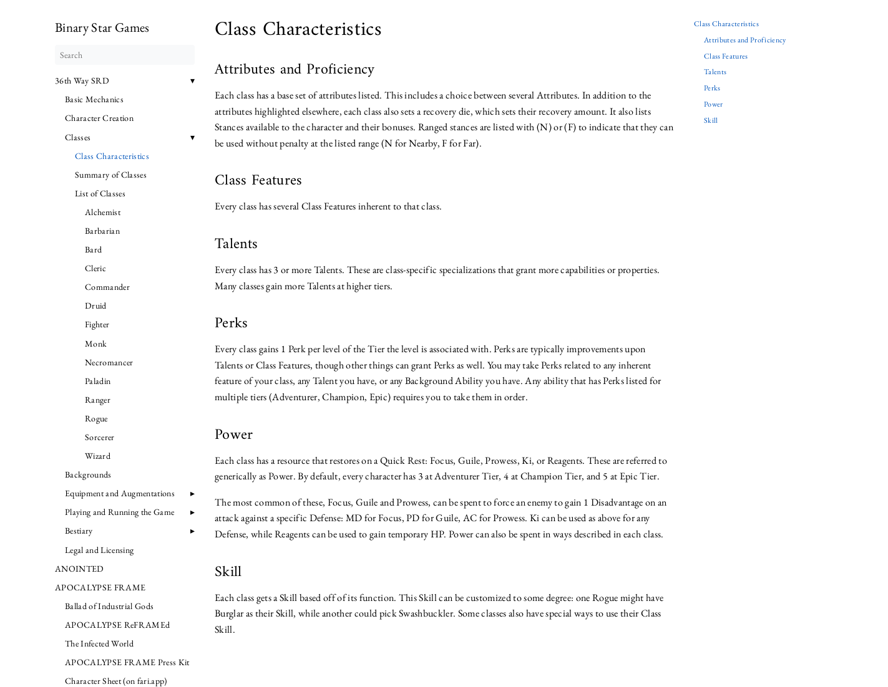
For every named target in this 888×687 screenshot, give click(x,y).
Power (713, 104)
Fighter (97, 324)
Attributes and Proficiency (745, 40)
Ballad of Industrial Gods (109, 606)
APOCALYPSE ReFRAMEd (117, 625)
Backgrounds (88, 474)
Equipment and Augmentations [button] (120, 493)
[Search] (125, 55)
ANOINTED (79, 569)
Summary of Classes (111, 175)
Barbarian (102, 231)
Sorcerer (100, 437)
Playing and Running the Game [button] (119, 512)
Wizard (97, 456)
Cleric (95, 268)
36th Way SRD (82, 80)
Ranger (97, 400)
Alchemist (102, 212)
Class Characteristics (112, 156)
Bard (93, 249)
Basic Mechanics (94, 99)
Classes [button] (77, 137)
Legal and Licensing (99, 550)
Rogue (96, 418)
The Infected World (99, 643)
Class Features (726, 56)
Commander (107, 287)
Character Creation (99, 118)
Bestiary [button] (79, 531)
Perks (712, 88)
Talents (715, 72)
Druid (96, 305)
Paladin (97, 381)
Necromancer (109, 362)
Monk (96, 343)
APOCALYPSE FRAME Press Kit (127, 662)
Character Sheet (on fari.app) (116, 681)
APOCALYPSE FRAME (100, 587)
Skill (711, 121)
